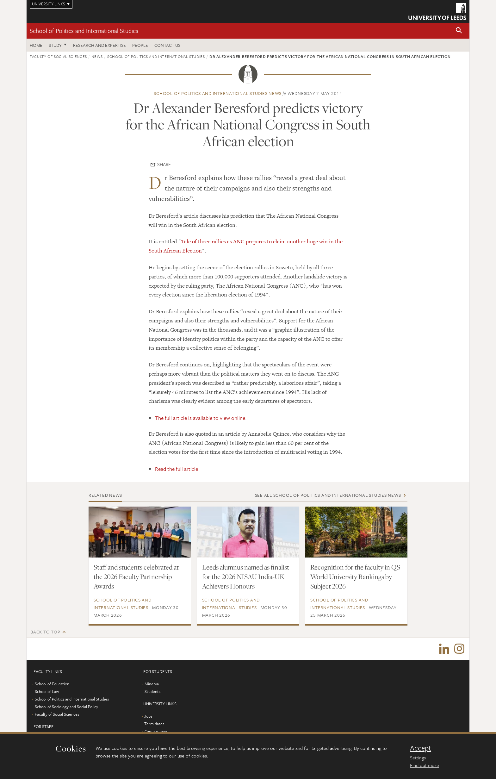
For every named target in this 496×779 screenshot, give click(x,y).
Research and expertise (99, 45)
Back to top (45, 631)
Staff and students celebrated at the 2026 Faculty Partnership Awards (136, 576)
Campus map (156, 731)
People (140, 45)
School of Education (52, 684)
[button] (459, 30)
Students (152, 691)
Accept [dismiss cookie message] (420, 748)
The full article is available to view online (200, 418)
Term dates (154, 723)
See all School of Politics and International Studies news (328, 495)
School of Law (47, 691)
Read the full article (176, 469)
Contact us (167, 45)
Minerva (152, 684)
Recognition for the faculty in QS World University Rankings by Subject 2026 (355, 576)
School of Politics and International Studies (84, 30)
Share (164, 164)
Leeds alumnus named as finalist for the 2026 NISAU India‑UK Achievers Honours (245, 576)
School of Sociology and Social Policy (66, 706)
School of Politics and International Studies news (218, 93)
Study (55, 45)
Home (36, 45)
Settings (418, 757)
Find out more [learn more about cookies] (424, 765)
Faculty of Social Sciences (58, 56)
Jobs (148, 716)
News (97, 56)
